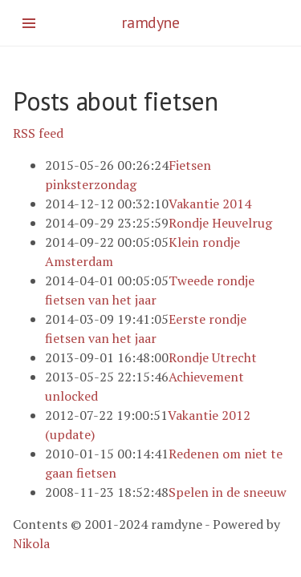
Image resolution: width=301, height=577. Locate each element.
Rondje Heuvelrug (220, 223)
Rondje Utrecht (213, 357)
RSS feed (38, 133)
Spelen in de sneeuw (228, 492)
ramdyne (150, 22)
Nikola (31, 543)
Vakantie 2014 (210, 203)
